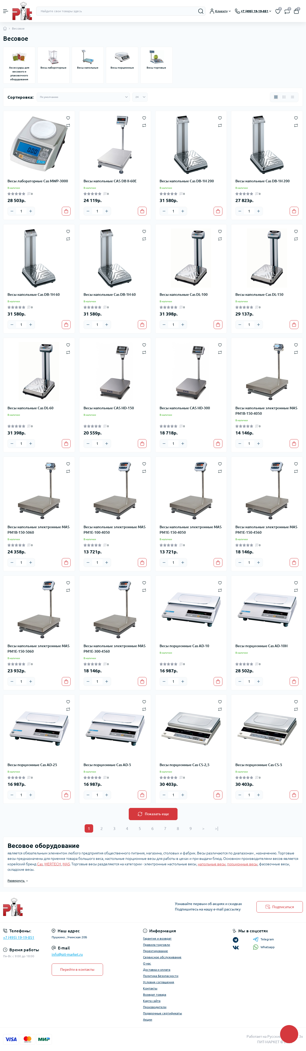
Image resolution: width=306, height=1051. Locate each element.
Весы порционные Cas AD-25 (32, 765)
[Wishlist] (68, 118)
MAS (66, 864)
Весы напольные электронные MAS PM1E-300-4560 (115, 648)
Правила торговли (156, 944)
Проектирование (155, 951)
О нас (147, 963)
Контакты (150, 988)
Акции (147, 1019)
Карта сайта (151, 1000)
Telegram (263, 939)
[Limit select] (140, 97)
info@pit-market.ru (67, 954)
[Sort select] (83, 97)
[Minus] (12, 211)
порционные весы (242, 864)
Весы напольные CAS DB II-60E (110, 181)
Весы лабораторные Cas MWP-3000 (38, 181)
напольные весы (212, 864)
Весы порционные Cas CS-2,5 (184, 765)
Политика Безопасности (160, 976)
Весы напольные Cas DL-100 (184, 294)
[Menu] (5, 11)
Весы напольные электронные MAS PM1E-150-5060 (39, 648)
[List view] (284, 97)
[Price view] (292, 97)
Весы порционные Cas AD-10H (261, 646)
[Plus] (30, 211)
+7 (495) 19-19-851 (18, 937)
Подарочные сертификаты (162, 1013)
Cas (40, 864)
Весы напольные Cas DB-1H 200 (187, 181)
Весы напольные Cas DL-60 (30, 408)
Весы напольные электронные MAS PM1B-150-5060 (39, 529)
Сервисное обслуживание (162, 957)
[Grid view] (275, 97)
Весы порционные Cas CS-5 (258, 765)
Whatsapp (264, 947)
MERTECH (52, 864)
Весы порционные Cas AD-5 (107, 765)
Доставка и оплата (156, 969)
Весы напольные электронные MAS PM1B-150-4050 (266, 411)
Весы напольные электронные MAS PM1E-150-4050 (191, 529)
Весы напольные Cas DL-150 (259, 294)
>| (216, 828)
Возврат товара (154, 994)
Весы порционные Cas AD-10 (184, 646)
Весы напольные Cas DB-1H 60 (34, 294)
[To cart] (66, 211)
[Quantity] (21, 211)
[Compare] (68, 125)
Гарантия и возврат (157, 938)
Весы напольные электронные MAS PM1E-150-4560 (266, 529)
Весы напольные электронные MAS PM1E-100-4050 (115, 529)
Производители (154, 1007)
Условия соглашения (158, 982)
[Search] (200, 11)
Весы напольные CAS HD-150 (109, 408)
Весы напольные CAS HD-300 (185, 408)
